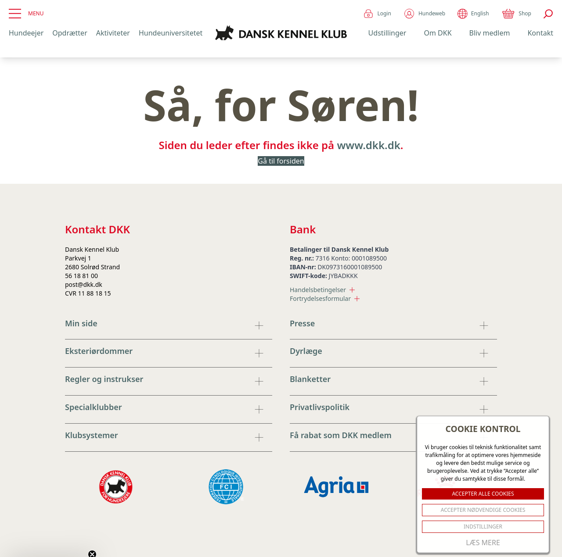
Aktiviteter (113, 33)
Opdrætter (69, 33)
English (473, 14)
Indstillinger (483, 526)
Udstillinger (387, 33)
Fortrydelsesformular (325, 298)
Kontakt (540, 33)
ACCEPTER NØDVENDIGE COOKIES (483, 510)
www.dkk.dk (368, 145)
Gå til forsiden (281, 161)
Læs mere (483, 542)
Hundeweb (424, 13)
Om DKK (437, 33)
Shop (516, 13)
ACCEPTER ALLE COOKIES (483, 493)
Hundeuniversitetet (170, 33)
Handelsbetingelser (322, 290)
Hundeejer (26, 33)
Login (377, 13)
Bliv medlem (489, 33)
